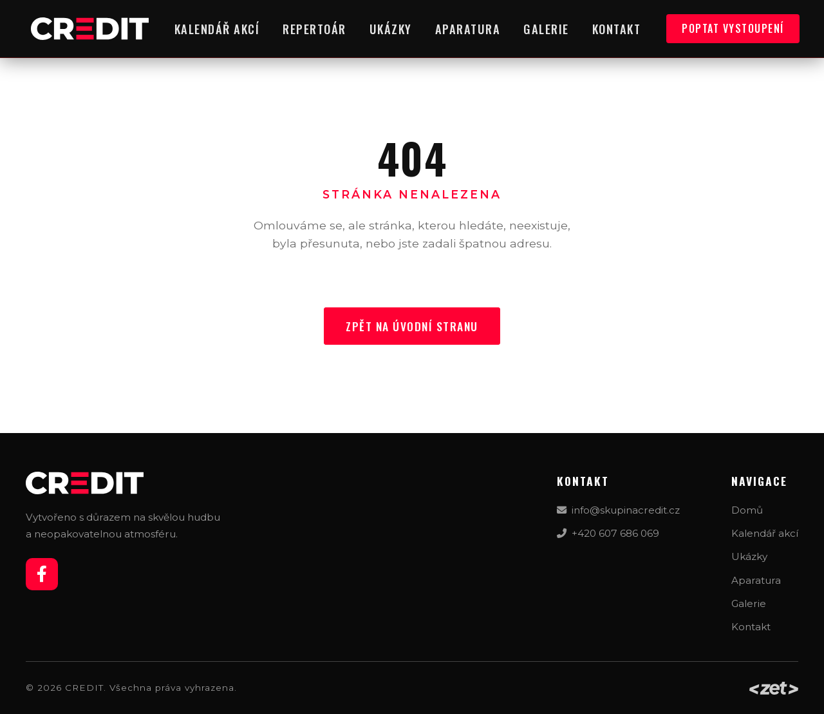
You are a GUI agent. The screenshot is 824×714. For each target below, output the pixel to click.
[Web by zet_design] (773, 688)
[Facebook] (42, 574)
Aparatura (468, 28)
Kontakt (616, 28)
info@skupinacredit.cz (618, 510)
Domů (747, 510)
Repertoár (314, 28)
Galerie (546, 28)
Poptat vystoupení (733, 28)
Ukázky (391, 28)
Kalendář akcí (217, 28)
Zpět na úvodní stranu (412, 326)
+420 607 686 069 (608, 533)
